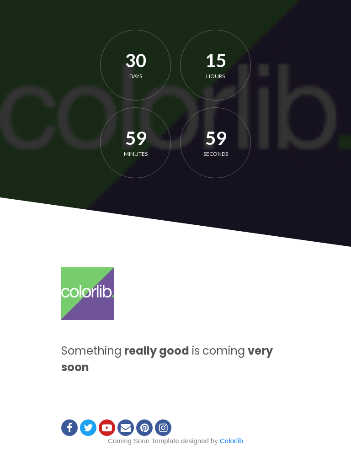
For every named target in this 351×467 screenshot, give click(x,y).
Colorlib (231, 441)
